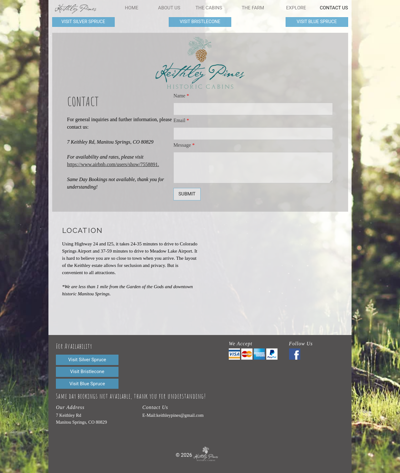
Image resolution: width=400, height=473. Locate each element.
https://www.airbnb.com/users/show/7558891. (113, 164)
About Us (169, 8)
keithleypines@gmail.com (179, 415)
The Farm (253, 8)
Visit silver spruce (83, 21)
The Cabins (208, 8)
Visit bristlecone (200, 21)
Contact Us (334, 8)
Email (181, 120)
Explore (296, 8)
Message (184, 145)
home (131, 8)
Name (181, 95)
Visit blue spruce (317, 21)
